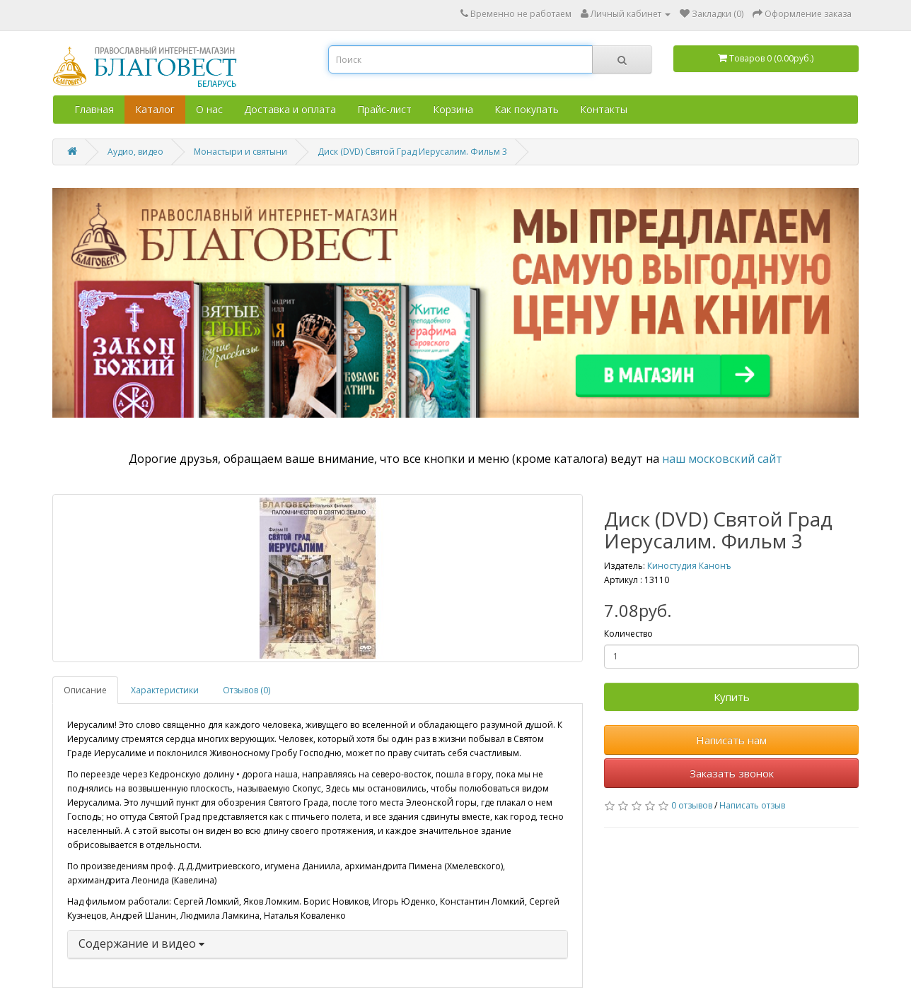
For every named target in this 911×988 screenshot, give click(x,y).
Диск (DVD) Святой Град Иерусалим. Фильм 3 (412, 152)
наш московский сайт (722, 458)
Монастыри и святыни (240, 152)
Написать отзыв (752, 805)
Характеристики (165, 690)
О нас (209, 109)
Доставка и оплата (290, 109)
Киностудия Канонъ (689, 566)
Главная (94, 109)
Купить (732, 697)
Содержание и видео (141, 943)
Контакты (603, 109)
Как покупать (526, 109)
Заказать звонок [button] (732, 773)
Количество (628, 634)
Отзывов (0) (246, 690)
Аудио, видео (135, 152)
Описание (85, 690)
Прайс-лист (384, 109)
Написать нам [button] (731, 740)
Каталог (155, 109)
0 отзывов (691, 805)
